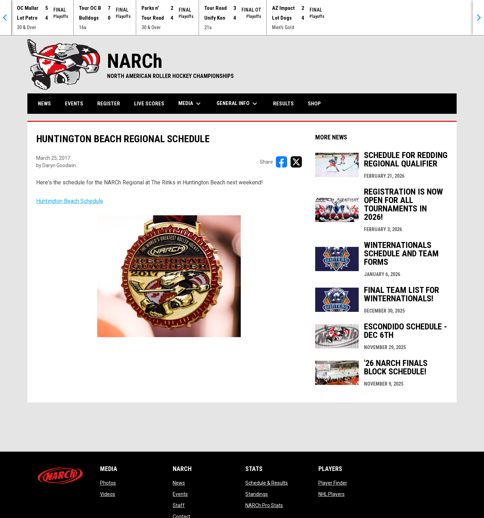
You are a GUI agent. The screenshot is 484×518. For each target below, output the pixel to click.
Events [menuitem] (74, 103)
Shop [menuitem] (317, 103)
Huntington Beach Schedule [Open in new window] (138, 267)
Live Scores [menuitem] (149, 103)
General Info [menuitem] (238, 103)
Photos (108, 483)
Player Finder (332, 483)
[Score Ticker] (242, 17)
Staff (179, 505)
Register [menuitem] (108, 103)
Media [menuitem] (190, 103)
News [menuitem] (44, 103)
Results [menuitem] (283, 103)
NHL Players (331, 494)
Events (180, 494)
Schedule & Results (266, 483)
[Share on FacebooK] (281, 162)
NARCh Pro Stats (264, 505)
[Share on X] (296, 162)
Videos (107, 494)
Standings (256, 494)
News (179, 483)
